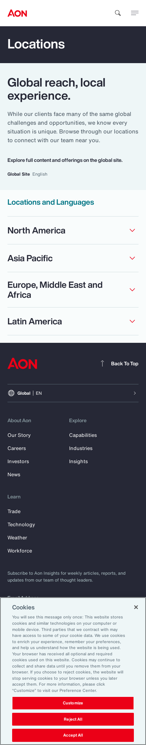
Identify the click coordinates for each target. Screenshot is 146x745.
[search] (118, 13)
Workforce (19, 550)
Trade (14, 511)
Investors (18, 461)
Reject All (73, 719)
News (13, 474)
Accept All (72, 735)
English (39, 174)
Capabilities (83, 435)
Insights (78, 461)
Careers (16, 448)
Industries (80, 448)
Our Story (19, 435)
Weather (17, 537)
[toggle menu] (135, 13)
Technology (21, 524)
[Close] (136, 607)
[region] (73, 671)
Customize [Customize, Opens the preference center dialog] (73, 703)
